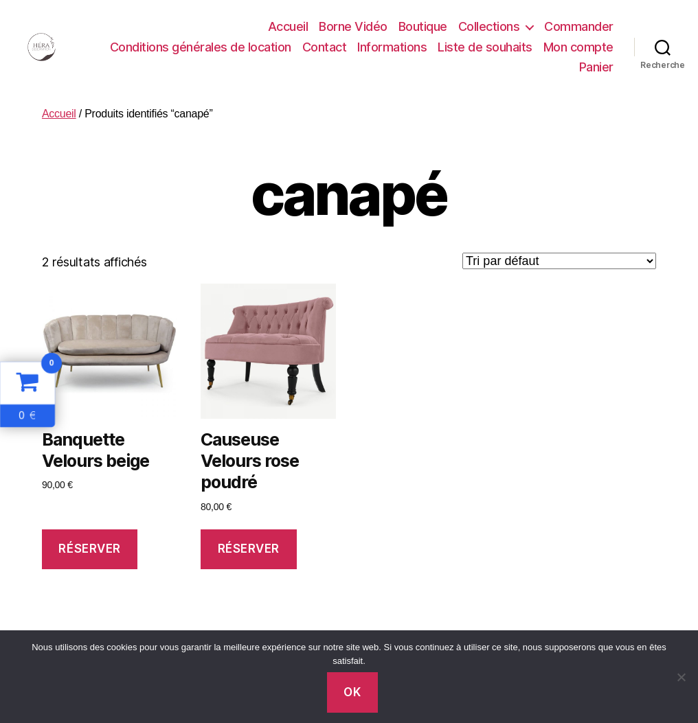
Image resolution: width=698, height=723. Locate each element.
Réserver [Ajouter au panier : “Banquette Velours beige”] (89, 548)
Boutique (422, 26)
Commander (578, 26)
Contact (324, 47)
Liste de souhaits (485, 47)
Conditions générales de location (200, 47)
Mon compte (578, 47)
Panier (596, 67)
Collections (489, 26)
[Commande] (559, 261)
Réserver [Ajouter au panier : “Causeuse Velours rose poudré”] (249, 548)
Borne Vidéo (353, 26)
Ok (352, 692)
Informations (392, 47)
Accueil (288, 26)
